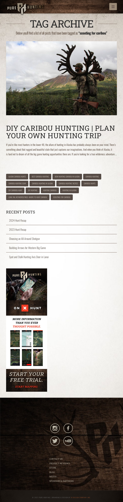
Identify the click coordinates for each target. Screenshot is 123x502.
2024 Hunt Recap (17, 220)
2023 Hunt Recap (17, 229)
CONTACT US (56, 458)
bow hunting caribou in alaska (67, 176)
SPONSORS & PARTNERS (61, 481)
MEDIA (53, 476)
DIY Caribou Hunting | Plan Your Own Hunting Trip (60, 131)
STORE (52, 467)
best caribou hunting (40, 176)
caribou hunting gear (17, 183)
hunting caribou (50, 190)
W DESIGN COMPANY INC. (81, 497)
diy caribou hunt (15, 190)
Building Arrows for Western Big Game (27, 247)
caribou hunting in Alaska (42, 183)
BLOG (52, 472)
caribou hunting (92, 176)
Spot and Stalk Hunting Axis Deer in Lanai (29, 257)
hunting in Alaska (69, 190)
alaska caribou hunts (17, 176)
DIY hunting (32, 190)
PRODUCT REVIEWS (59, 463)
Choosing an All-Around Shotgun (24, 238)
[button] (113, 6)
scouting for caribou (61, 197)
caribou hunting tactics (68, 183)
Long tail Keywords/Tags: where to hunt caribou (27, 197)
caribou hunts (89, 183)
